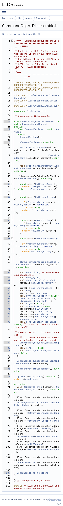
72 (7, 311)
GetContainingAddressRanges (36, 414)
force (29, 347)
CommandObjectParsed (34, 124)
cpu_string (33, 223)
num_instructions (41, 288)
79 (7, 342)
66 (7, 295)
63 (7, 288)
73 (7, 314)
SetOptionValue (38, 147)
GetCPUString (43, 220)
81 (7, 350)
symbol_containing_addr (36, 344)
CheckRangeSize (26, 462)
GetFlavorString (45, 197)
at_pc (29, 303)
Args (39, 387)
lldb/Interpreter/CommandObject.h (36, 96)
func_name (41, 293)
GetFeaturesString (46, 238)
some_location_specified (41, 321)
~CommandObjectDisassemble (33, 368)
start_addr (43, 298)
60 (7, 277)
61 (7, 280)
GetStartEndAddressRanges (43, 449)
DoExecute (29, 387)
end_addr (42, 301)
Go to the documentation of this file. (22, 34)
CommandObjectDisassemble (38, 121)
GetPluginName (43, 184)
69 (7, 303)
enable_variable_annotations (36, 352)
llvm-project (7, 18)
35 (7, 184)
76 (7, 321)
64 (7, 290)
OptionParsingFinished (42, 262)
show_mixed (32, 272)
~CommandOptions (29, 142)
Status (23, 147)
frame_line (32, 306)
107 (7, 472)
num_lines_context (42, 282)
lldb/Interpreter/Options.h (35, 102)
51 (7, 238)
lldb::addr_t (27, 298)
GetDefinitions (27, 178)
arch (33, 319)
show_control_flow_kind (40, 280)
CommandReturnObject (36, 437)
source (28, 18)
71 (7, 308)
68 (7, 301)
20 (7, 121)
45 (7, 220)
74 (7, 316)
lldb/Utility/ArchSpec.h (42, 105)
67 (7, 298)
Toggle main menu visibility (4, 11)
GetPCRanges (34, 444)
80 (7, 347)
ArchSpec (24, 319)
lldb (19, 18)
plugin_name (40, 186)
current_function (36, 295)
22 (7, 129)
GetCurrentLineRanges (40, 428)
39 (7, 197)
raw (28, 290)
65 (7, 293)
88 (7, 376)
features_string (37, 243)
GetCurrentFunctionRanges (43, 420)
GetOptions (35, 376)
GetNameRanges (25, 436)
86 (7, 368)
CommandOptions (34, 129)
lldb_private (35, 111)
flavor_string (35, 202)
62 (7, 282)
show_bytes (32, 277)
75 (7, 319)
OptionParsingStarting (40, 165)
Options (21, 376)
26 (7, 142)
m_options (30, 379)
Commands (41, 18)
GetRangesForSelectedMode (32, 402)
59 (7, 272)
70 (7, 306)
